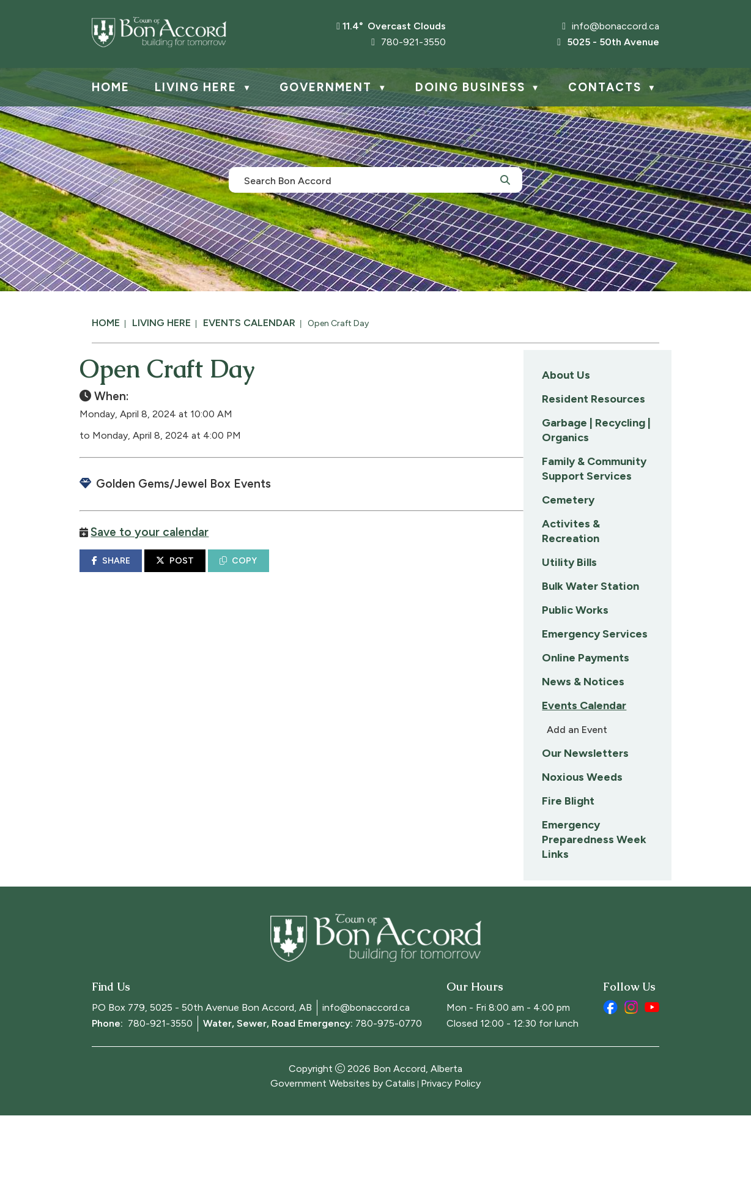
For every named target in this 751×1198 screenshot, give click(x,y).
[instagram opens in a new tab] (631, 1089)
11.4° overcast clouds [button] (394, 26)
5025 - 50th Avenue (608, 42)
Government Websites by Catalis (342, 1166)
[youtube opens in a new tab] (652, 1089)
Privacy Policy (451, 1166)
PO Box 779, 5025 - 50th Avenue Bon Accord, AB (202, 1090)
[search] (369, 180)
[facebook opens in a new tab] (610, 1089)
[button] (505, 179)
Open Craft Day (338, 323)
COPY (398, 572)
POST (335, 572)
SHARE (270, 572)
